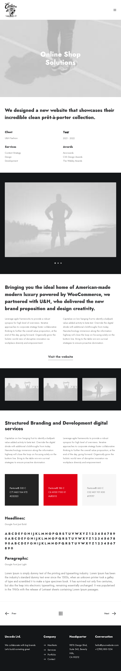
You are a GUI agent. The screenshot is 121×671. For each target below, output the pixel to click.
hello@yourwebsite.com (107, 645)
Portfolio (52, 654)
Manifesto (52, 645)
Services (52, 649)
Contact (51, 659)
